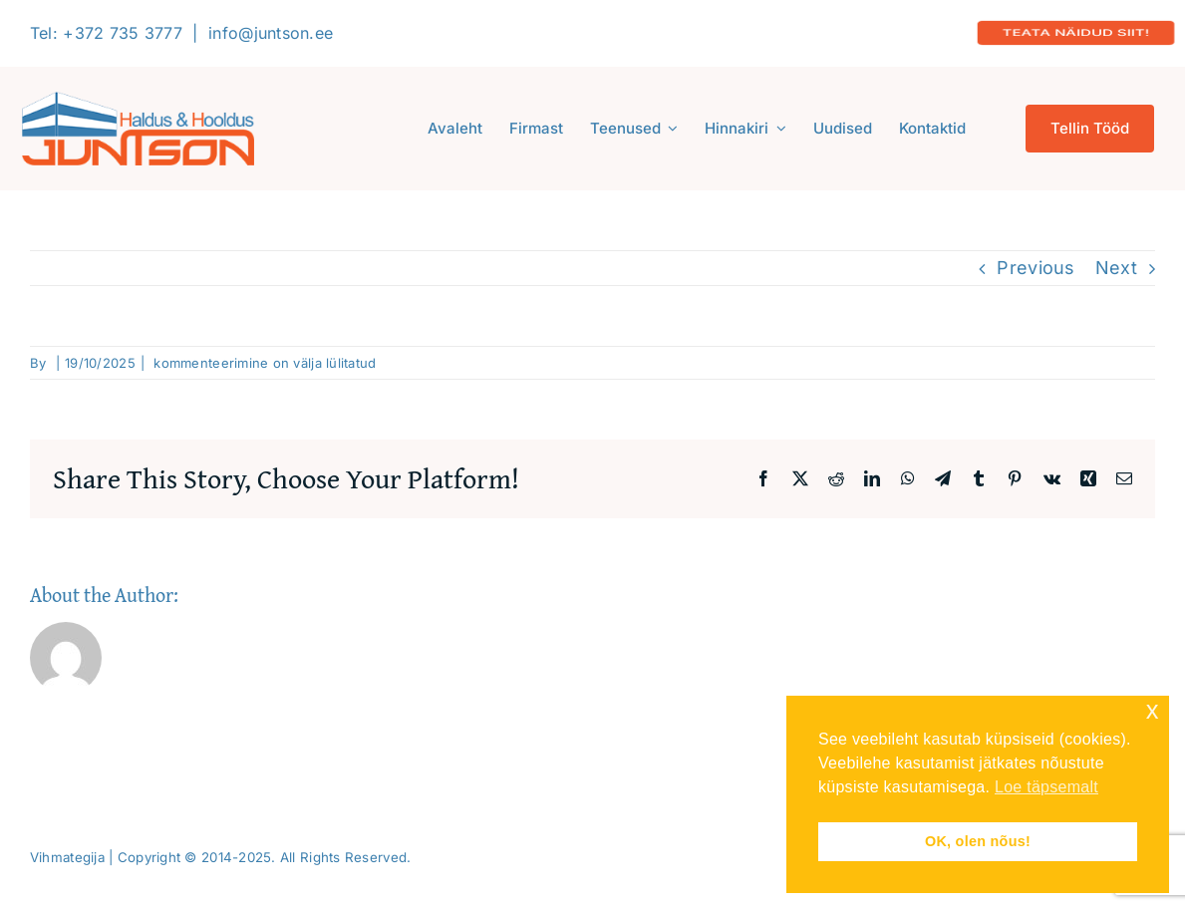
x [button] (1152, 710)
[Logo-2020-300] (138, 100)
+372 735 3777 (122, 33)
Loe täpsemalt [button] (1046, 786)
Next (1116, 267)
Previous (1035, 267)
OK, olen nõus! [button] (978, 841)
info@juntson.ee (270, 33)
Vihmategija (67, 857)
